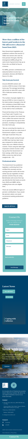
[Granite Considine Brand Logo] (5, 386)
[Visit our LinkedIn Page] (14, 425)
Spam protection (11, 257)
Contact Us (14, 437)
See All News (9, 291)
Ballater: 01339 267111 (8, 412)
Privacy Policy (14, 432)
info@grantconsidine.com (8, 414)
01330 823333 (16, 224)
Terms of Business (6, 432)
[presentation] (15, 261)
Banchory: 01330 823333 (8, 410)
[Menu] (24, 4)
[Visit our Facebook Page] (14, 422)
